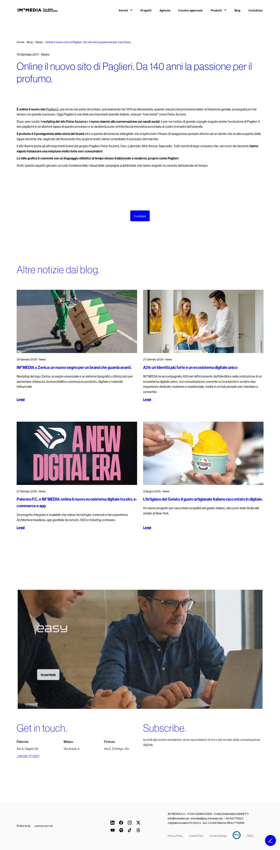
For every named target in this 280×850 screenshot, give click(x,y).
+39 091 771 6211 (28, 762)
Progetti (146, 10)
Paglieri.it (52, 109)
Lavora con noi (44, 826)
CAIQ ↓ (251, 835)
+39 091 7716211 (233, 818)
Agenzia (165, 10)
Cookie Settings (218, 835)
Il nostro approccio (190, 10)
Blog (237, 10)
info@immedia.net (178, 818)
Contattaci (255, 10)
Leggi (21, 399)
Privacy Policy (175, 835)
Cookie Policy (196, 835)
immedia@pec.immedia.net (206, 818)
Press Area (24, 826)
